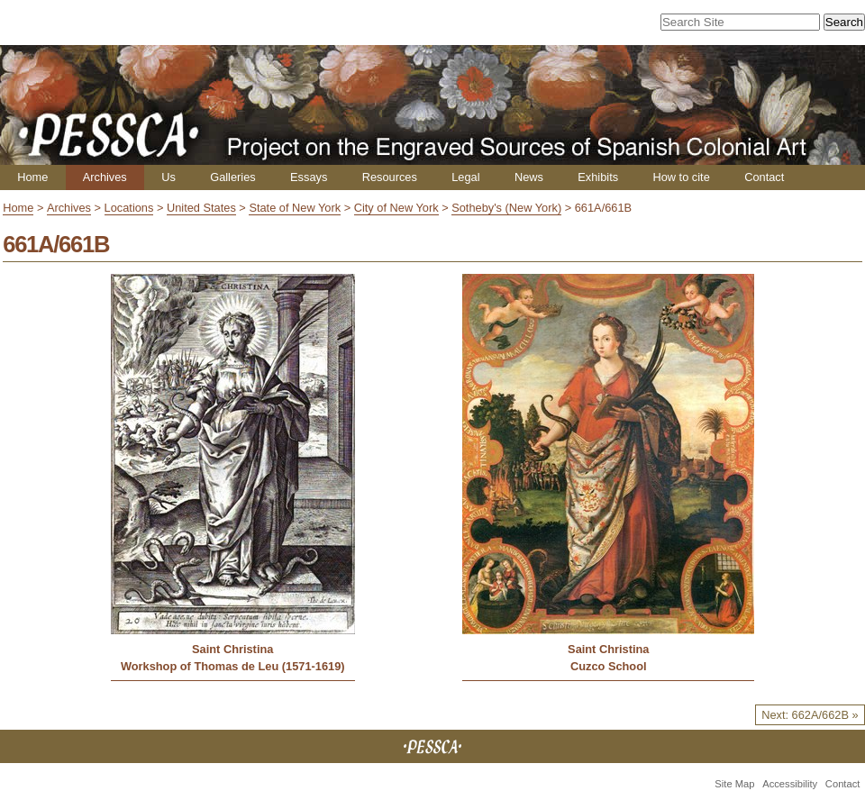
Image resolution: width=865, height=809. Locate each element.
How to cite (680, 177)
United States (201, 207)
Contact (764, 177)
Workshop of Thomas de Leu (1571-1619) (233, 666)
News (528, 177)
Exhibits (598, 177)
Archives (105, 177)
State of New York (295, 207)
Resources (389, 177)
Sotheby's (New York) (506, 207)
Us (168, 177)
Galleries (233, 177)
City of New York (396, 207)
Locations (129, 207)
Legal (465, 177)
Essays (308, 177)
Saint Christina (232, 649)
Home (32, 177)
